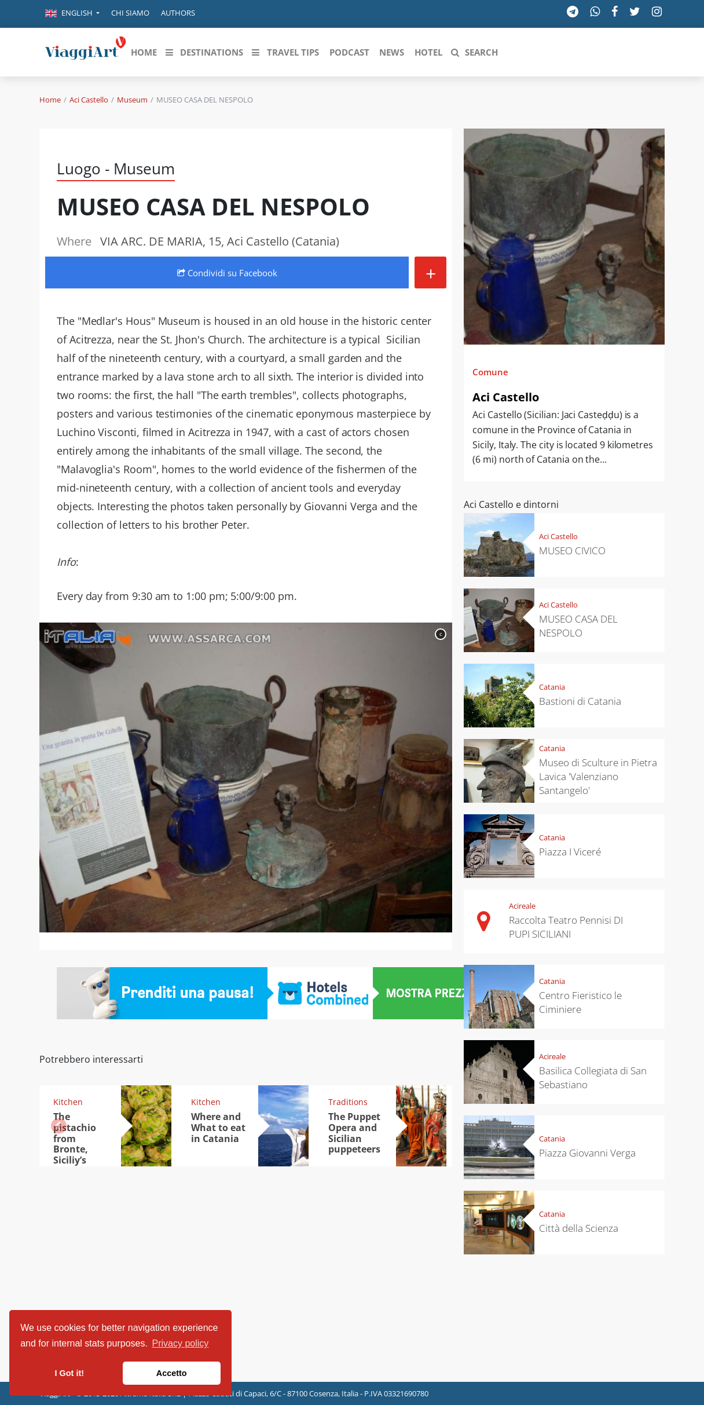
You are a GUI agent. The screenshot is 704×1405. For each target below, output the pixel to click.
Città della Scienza (578, 1228)
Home (50, 99)
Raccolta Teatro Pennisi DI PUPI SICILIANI (566, 927)
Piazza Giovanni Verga (587, 1152)
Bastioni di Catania (580, 701)
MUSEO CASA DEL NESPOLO (578, 625)
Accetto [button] (171, 1373)
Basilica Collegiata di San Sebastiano (593, 1077)
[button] (72, 14)
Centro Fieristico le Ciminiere (580, 1002)
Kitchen (68, 1101)
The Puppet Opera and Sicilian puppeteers (354, 1133)
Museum (132, 99)
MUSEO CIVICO (572, 550)
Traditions (348, 1101)
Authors (178, 13)
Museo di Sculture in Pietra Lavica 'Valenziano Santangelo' (598, 776)
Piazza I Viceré (570, 851)
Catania (552, 687)
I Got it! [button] (69, 1373)
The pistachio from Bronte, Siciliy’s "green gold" (74, 1149)
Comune (490, 372)
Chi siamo (130, 13)
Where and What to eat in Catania (218, 1127)
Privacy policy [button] (180, 1343)
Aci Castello (88, 99)
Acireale (522, 906)
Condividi (227, 273)
